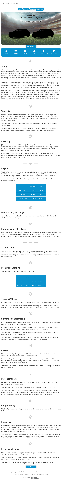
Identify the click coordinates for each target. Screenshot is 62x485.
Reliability (25, 52)
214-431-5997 (47, 472)
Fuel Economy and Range (44, 52)
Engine (34, 52)
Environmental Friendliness (53, 52)
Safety (6, 52)
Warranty (15, 52)
